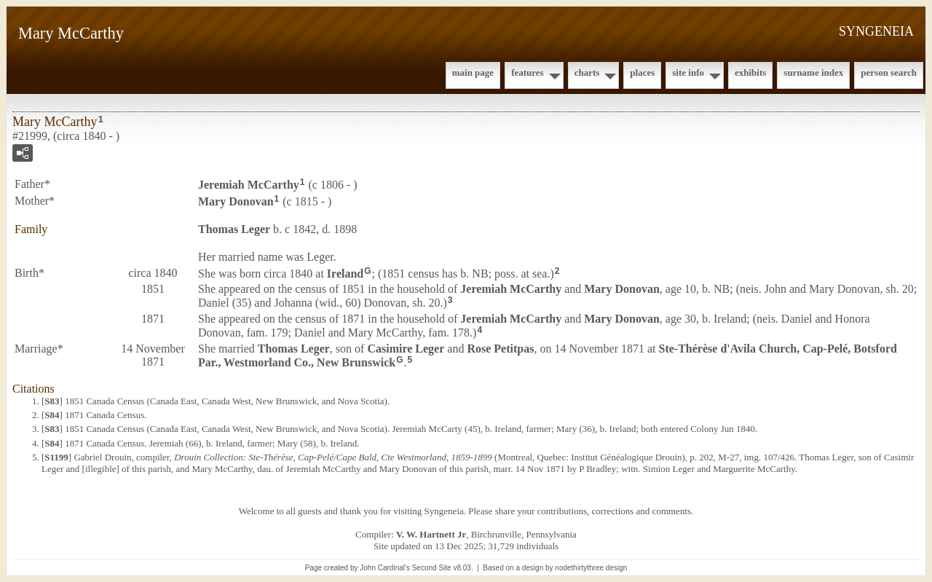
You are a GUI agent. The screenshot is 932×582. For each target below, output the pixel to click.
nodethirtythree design (591, 568)
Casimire (405, 348)
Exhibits (750, 72)
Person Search (889, 72)
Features (527, 72)
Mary (236, 201)
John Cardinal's (385, 568)
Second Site (431, 568)
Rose (500, 348)
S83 (51, 401)
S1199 (56, 457)
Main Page (473, 72)
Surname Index (813, 72)
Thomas (234, 229)
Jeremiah (248, 184)
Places (642, 72)
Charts (587, 72)
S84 (51, 414)
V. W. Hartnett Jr (431, 534)
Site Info (688, 72)
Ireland (345, 273)
